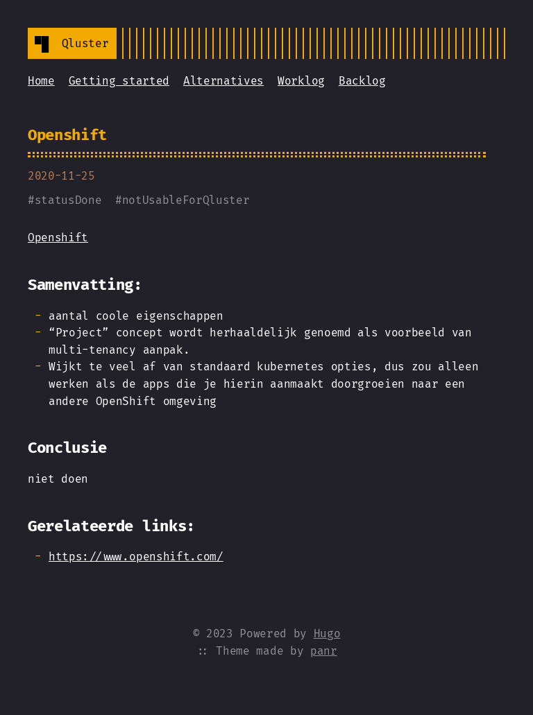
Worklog (301, 80)
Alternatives (223, 80)
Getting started (119, 80)
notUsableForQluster (186, 200)
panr (323, 650)
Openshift (67, 135)
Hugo (327, 633)
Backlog (362, 80)
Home (41, 80)
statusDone (68, 200)
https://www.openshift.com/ (136, 556)
